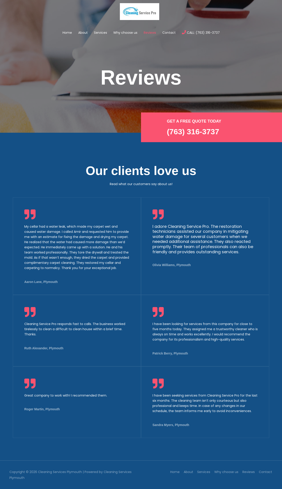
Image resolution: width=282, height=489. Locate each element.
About (83, 32)
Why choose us (125, 32)
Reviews (150, 32)
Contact (169, 32)
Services (100, 32)
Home (67, 32)
